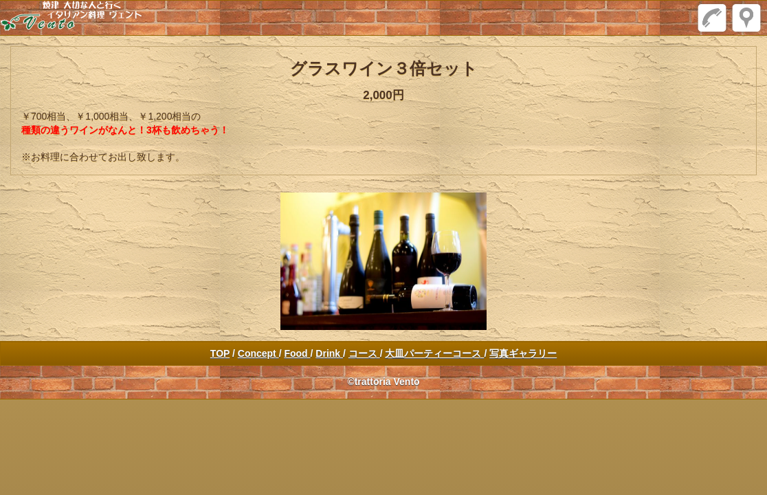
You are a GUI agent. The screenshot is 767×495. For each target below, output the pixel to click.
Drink (329, 353)
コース (364, 353)
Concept (258, 353)
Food (297, 353)
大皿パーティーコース (434, 353)
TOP (220, 353)
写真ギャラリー (523, 353)
